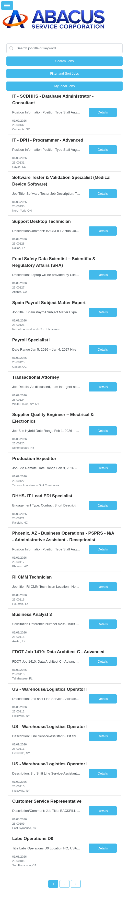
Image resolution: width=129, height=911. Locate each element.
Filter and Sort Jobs (64, 73)
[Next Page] (76, 884)
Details (103, 112)
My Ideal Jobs (64, 86)
